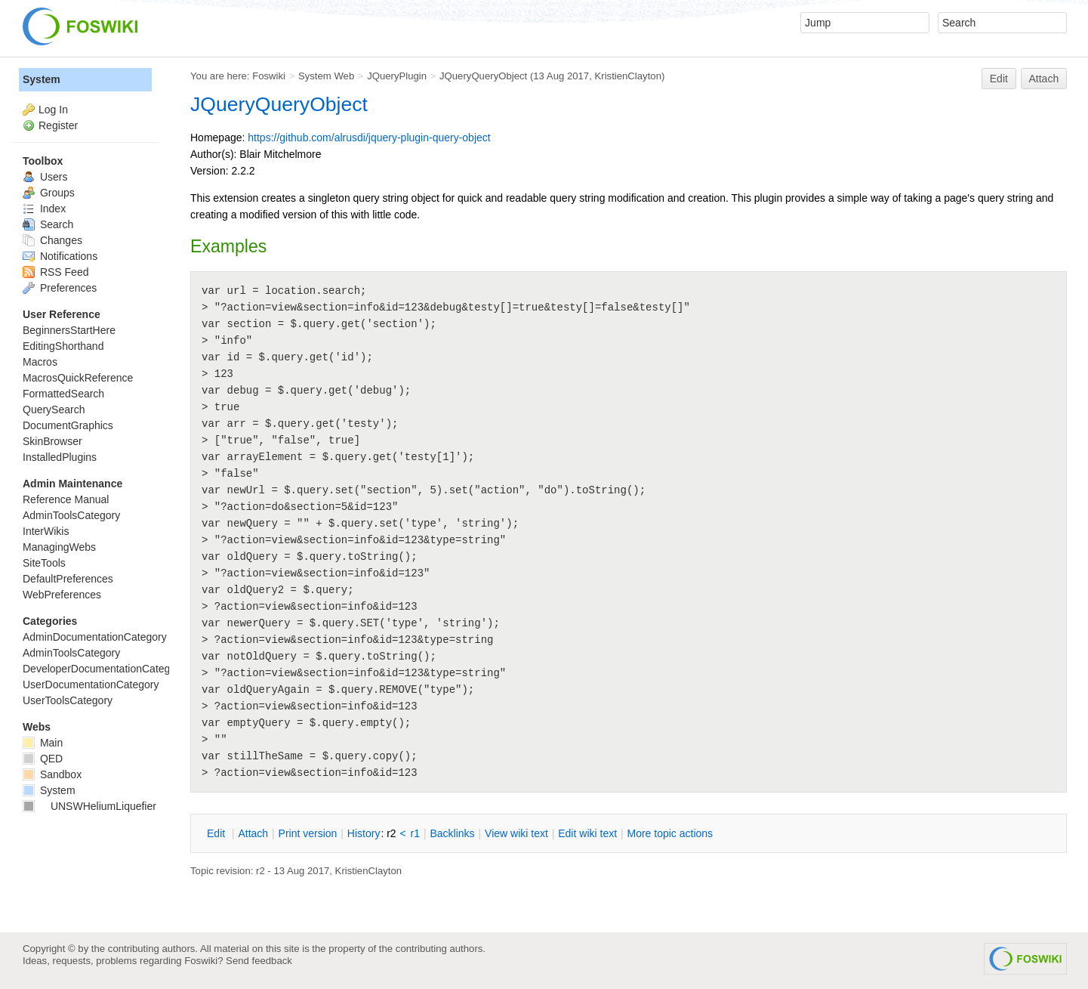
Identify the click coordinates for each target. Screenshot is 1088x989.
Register (58, 125)
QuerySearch (54, 409)
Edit (999, 79)
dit (217, 833)
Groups (49, 193)
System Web (326, 76)
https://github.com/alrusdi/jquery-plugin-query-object (369, 137)
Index (44, 208)
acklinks (452, 833)
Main (43, 743)
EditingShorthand (63, 346)
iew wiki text (516, 833)
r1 (415, 833)
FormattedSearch (63, 394)
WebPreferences (62, 595)
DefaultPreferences (68, 579)
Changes (52, 240)
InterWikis (46, 531)
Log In (53, 110)
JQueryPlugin (397, 76)
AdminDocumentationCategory (95, 637)
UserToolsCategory (67, 700)
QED (43, 759)
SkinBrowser (52, 441)
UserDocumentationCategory (91, 684)
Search (48, 224)
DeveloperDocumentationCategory (104, 669)
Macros (40, 362)
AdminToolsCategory (71, 515)
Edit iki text (587, 833)
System (41, 79)
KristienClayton (628, 76)
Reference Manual (66, 499)
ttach (253, 833)
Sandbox (52, 774)
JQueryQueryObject (483, 76)
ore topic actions (670, 833)
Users (45, 177)
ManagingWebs (59, 547)
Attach (1044, 79)
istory (364, 833)
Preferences (60, 288)
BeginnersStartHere (69, 330)
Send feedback (259, 960)
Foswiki (268, 76)
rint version (308, 833)
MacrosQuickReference (78, 378)
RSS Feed (55, 272)
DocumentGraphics (68, 425)
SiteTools (44, 563)
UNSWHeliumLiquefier (89, 806)
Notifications (60, 256)
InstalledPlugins (60, 457)
